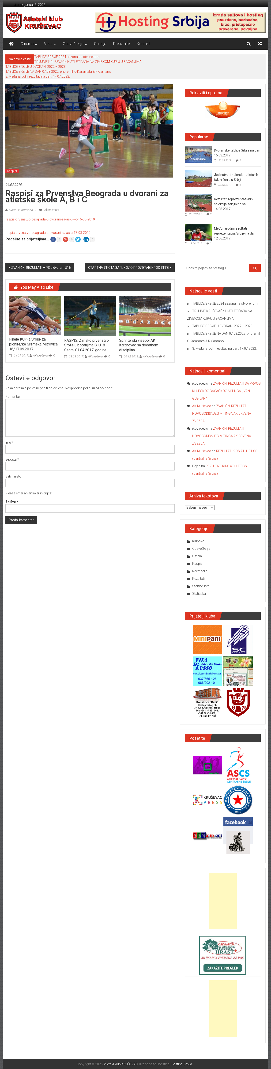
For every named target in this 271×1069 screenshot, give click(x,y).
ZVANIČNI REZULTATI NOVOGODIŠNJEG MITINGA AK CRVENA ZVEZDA (221, 413)
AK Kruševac (41, 355)
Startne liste (200, 586)
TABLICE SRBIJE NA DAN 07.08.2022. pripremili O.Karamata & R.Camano (58, 71)
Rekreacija (199, 571)
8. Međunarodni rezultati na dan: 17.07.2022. (37, 76)
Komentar (12, 396)
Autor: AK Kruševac (21, 210)
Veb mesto (13, 476)
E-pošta (12, 459)
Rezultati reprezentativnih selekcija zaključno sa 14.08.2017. (233, 204)
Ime (9, 442)
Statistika (199, 593)
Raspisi (12, 171)
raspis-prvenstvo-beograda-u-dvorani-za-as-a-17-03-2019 (47, 233)
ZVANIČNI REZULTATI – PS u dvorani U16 (41, 267)
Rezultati (198, 578)
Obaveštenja (73, 44)
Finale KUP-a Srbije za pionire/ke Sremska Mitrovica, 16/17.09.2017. (33, 344)
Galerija (100, 44)
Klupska (198, 541)
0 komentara (49, 210)
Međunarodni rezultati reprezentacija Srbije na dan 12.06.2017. (235, 233)
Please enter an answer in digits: (28, 493)
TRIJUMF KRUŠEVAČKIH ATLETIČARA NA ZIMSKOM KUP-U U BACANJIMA (88, 62)
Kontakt (143, 44)
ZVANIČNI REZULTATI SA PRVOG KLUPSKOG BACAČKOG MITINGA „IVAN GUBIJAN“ (226, 391)
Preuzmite (121, 44)
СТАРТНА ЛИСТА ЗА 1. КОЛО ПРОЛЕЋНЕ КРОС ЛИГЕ (128, 267)
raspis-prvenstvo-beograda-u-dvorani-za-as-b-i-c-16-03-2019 (50, 219)
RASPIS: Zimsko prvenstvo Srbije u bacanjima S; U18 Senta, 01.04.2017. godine (86, 345)
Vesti (48, 44)
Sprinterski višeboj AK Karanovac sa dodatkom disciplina (138, 345)
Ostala (197, 556)
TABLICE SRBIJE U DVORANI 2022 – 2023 (35, 66)
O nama (27, 44)
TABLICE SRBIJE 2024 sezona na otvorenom (67, 57)
